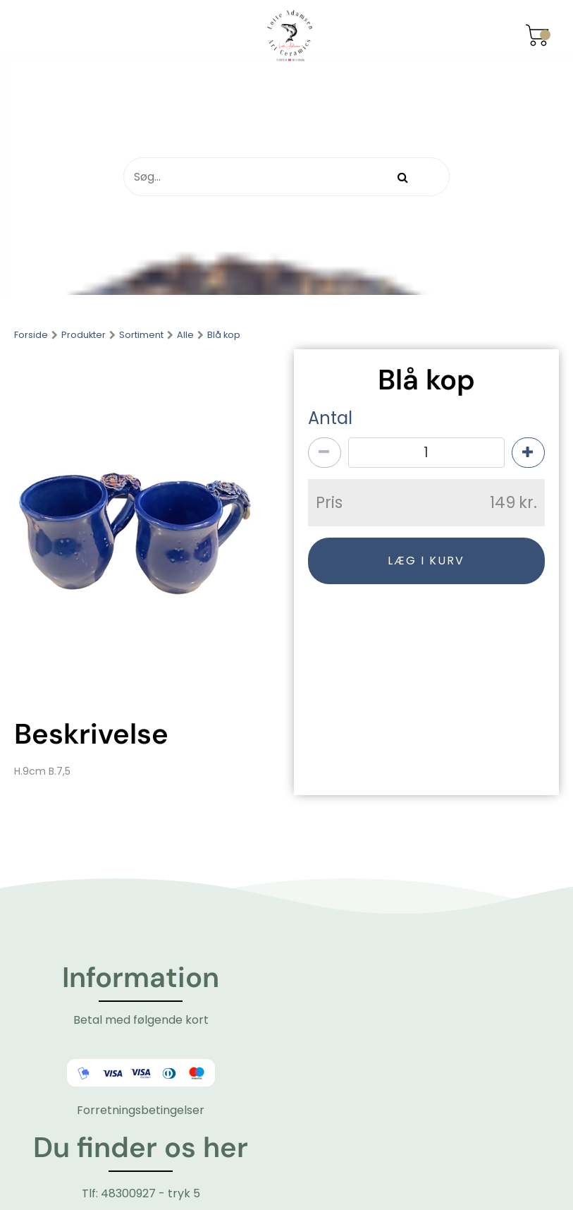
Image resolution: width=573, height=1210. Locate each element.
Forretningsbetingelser (140, 1110)
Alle (185, 335)
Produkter (83, 335)
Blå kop (223, 335)
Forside (31, 335)
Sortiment (141, 335)
